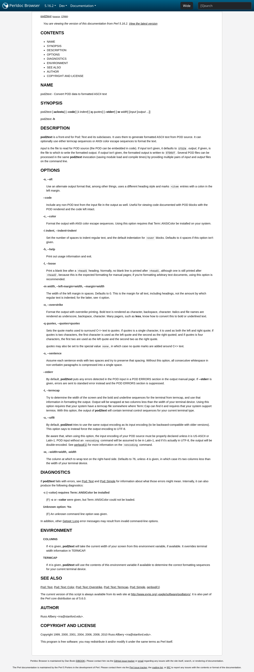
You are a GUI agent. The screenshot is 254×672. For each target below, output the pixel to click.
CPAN (64, 16)
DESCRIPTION (56, 50)
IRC (169, 667)
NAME (51, 41)
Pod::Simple (107, 481)
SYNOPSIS (54, 46)
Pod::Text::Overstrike (89, 587)
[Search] (225, 6)
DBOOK (80, 661)
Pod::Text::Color (64, 587)
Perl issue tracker (138, 667)
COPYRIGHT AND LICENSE (65, 76)
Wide (186, 6)
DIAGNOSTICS (56, 58)
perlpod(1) (80, 444)
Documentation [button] (81, 6)
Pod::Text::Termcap (116, 587)
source (56, 16)
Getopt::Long (71, 521)
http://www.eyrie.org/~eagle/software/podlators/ (160, 594)
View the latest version (143, 23)
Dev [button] (62, 6)
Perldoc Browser (21, 6)
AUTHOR (53, 71)
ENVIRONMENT (57, 63)
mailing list (157, 667)
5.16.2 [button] (49, 6)
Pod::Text (88, 481)
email (140, 661)
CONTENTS (52, 32)
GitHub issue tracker (124, 661)
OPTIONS (53, 54)
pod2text (45, 16)
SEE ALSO (54, 67)
